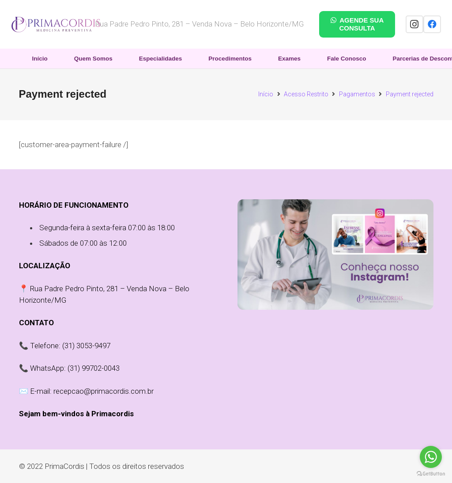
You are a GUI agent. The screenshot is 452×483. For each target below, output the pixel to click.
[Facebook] (432, 24)
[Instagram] (414, 24)
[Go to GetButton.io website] (431, 474)
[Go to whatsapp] (431, 457)
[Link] (55, 24)
